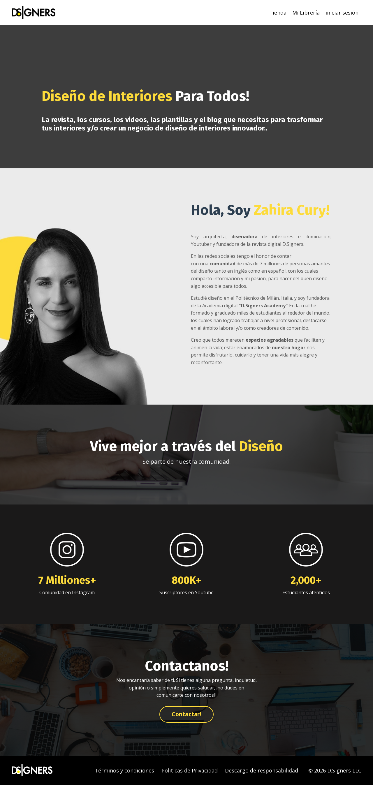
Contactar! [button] (186, 714)
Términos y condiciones (124, 770)
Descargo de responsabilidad (261, 770)
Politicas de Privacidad (189, 770)
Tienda (277, 12)
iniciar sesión (342, 12)
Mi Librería (306, 12)
